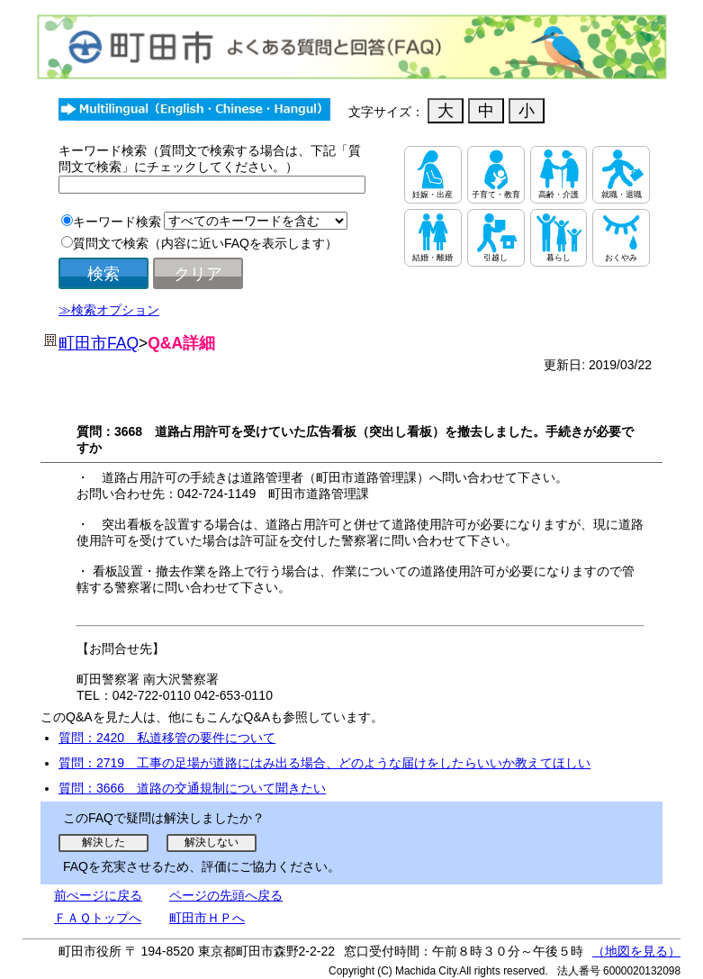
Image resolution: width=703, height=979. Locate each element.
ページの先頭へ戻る (226, 895)
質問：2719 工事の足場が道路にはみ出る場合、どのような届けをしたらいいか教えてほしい (324, 763)
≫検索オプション (109, 310)
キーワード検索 (117, 221)
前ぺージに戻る (98, 895)
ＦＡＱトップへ (97, 918)
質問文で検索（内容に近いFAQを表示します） (205, 243)
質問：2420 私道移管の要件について (167, 737)
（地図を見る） (636, 951)
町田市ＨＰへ (207, 918)
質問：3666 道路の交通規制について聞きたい (192, 788)
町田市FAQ (99, 343)
